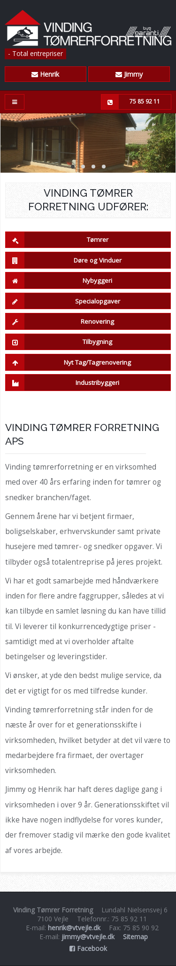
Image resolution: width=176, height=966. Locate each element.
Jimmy (129, 74)
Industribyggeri (62, 383)
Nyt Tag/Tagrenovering (68, 362)
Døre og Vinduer (64, 260)
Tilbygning (59, 342)
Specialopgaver (63, 301)
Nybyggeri (59, 280)
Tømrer (57, 240)
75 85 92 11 (130, 102)
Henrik (45, 74)
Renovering (60, 321)
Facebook (88, 948)
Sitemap (135, 936)
